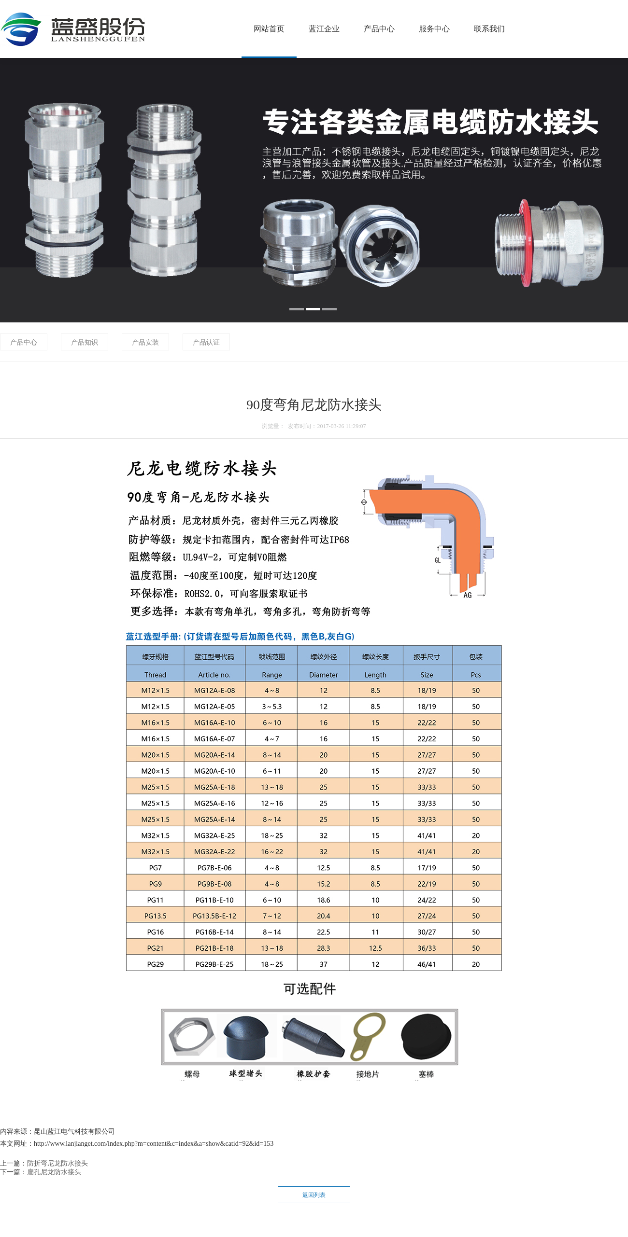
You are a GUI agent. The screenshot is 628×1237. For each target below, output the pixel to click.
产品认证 (206, 342)
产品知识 (84, 342)
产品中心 (379, 29)
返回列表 (314, 1195)
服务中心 (434, 29)
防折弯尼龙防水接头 (57, 1163)
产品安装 (145, 342)
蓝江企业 (324, 29)
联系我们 (489, 29)
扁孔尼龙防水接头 (54, 1172)
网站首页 (269, 29)
